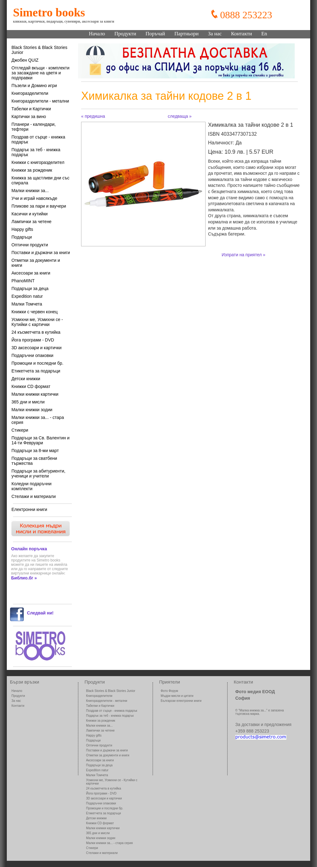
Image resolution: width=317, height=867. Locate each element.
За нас (215, 34)
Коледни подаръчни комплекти (31, 486)
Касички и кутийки (29, 213)
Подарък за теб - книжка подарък (35, 152)
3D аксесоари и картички (36, 347)
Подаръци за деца (30, 288)
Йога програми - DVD (32, 339)
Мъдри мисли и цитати (177, 696)
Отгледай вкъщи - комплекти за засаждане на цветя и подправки (40, 72)
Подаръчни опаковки (32, 355)
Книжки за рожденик (31, 170)
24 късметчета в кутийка (35, 332)
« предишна (93, 116)
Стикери (19, 430)
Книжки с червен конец (34, 311)
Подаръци (21, 237)
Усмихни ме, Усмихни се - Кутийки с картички (37, 322)
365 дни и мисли (28, 401)
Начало (97, 34)
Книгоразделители (29, 93)
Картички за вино (28, 116)
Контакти (241, 34)
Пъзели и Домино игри (34, 85)
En (264, 34)
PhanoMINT (23, 280)
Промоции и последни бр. (37, 363)
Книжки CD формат (30, 386)
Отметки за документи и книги (35, 263)
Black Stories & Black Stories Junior (39, 50)
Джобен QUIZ (24, 60)
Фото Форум (169, 691)
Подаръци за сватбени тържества (34, 461)
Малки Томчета (26, 303)
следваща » (180, 116)
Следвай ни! (40, 612)
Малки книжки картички (35, 394)
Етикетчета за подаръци (35, 370)
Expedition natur (27, 296)
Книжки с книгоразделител (37, 162)
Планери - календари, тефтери (33, 127)
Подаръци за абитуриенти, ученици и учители (38, 473)
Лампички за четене (31, 221)
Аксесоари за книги (30, 273)
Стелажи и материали (33, 496)
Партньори (186, 34)
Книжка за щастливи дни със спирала (40, 180)
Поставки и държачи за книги (40, 252)
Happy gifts (22, 229)
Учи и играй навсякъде (34, 198)
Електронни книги (29, 509)
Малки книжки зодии (31, 409)
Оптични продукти (29, 244)
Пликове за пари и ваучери (38, 206)
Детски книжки (25, 378)
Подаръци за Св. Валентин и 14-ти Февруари (40, 440)
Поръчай (155, 34)
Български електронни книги (181, 700)
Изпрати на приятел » (243, 254)
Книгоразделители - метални (40, 101)
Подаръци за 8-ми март (35, 450)
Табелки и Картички (31, 108)
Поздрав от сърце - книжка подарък (38, 139)
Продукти (125, 34)
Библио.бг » (24, 577)
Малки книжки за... (30, 190)
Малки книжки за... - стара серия (37, 420)
